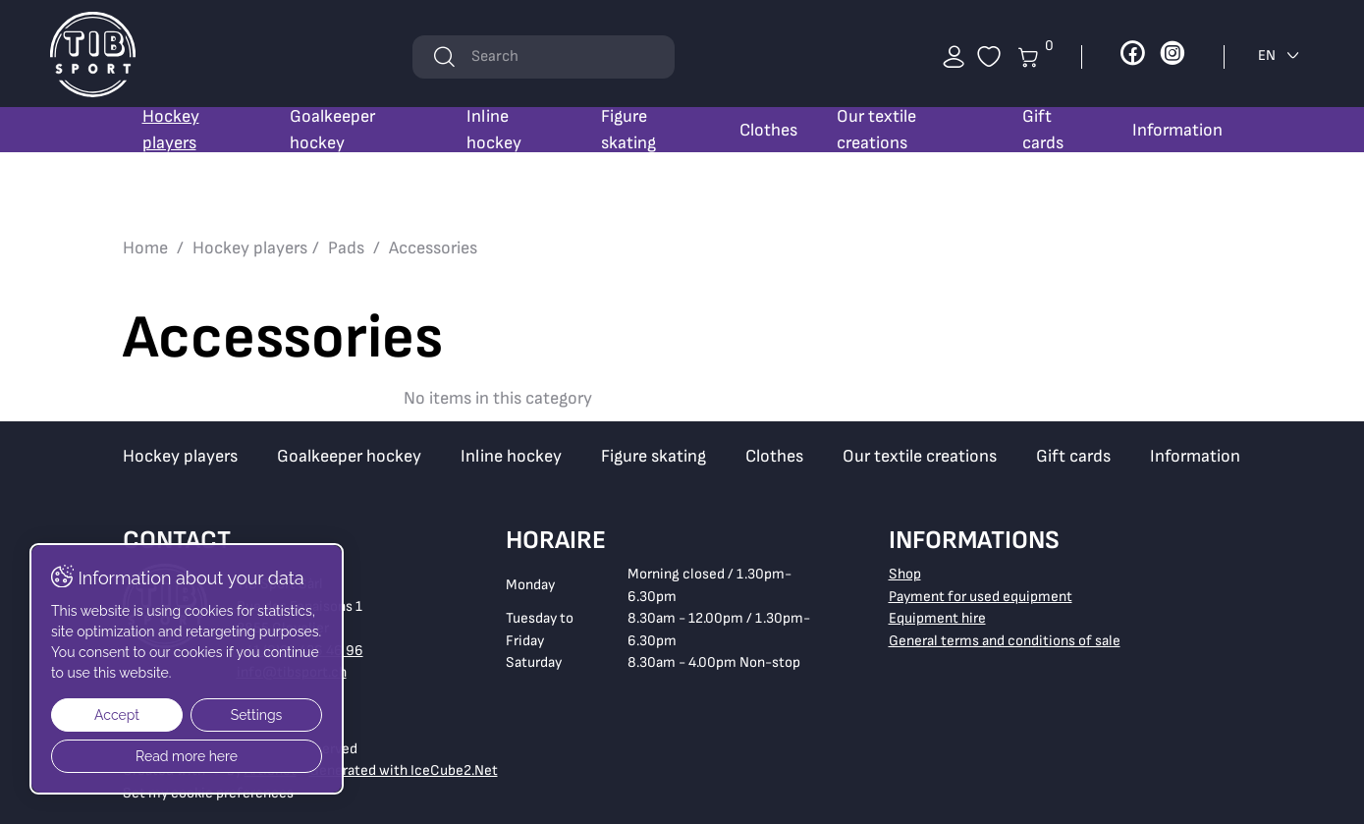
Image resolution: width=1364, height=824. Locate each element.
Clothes (768, 130)
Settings (257, 715)
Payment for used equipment (980, 596)
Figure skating (628, 129)
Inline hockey (493, 129)
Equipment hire (937, 618)
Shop (905, 574)
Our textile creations (876, 129)
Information (1177, 130)
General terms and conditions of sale (1004, 641)
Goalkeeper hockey (332, 129)
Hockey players (170, 129)
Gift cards (1043, 129)
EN (1280, 55)
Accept (116, 715)
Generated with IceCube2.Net (403, 770)
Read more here (187, 756)
